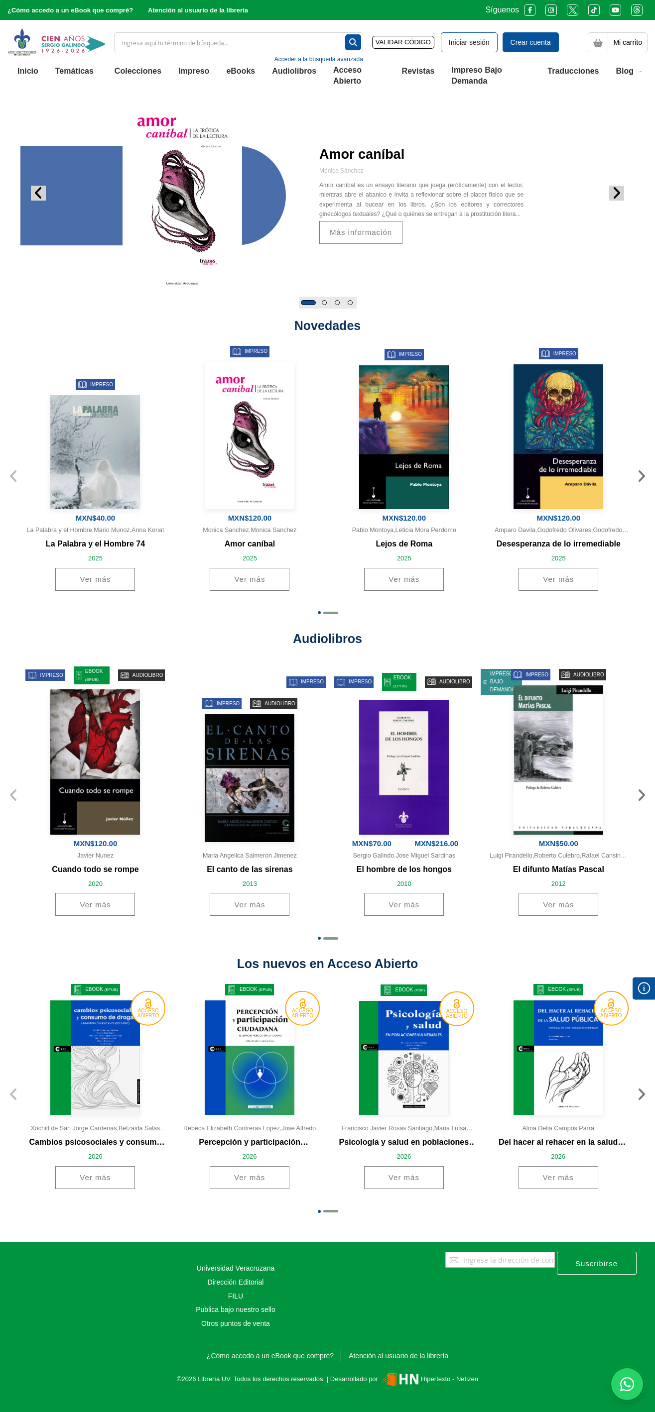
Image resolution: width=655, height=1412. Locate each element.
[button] (308, 303)
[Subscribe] (597, 1263)
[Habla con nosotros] (627, 1384)
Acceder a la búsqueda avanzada (318, 59)
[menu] (327, 76)
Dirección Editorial (236, 1282)
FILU (235, 1296)
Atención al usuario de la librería (198, 10)
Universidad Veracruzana (235, 1268)
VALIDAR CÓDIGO (403, 42)
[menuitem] (27, 71)
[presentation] (641, 476)
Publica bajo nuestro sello (235, 1309)
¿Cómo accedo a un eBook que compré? (70, 10)
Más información (361, 232)
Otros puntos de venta (235, 1323)
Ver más (95, 579)
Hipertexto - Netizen (429, 1379)
